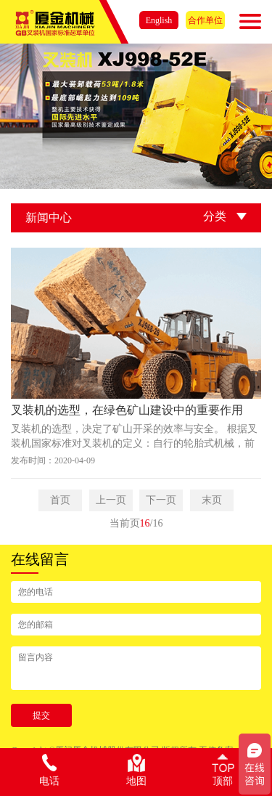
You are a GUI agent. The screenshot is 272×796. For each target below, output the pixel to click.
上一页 (111, 500)
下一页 (161, 500)
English (159, 20)
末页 (212, 500)
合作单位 (205, 20)
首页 (60, 500)
